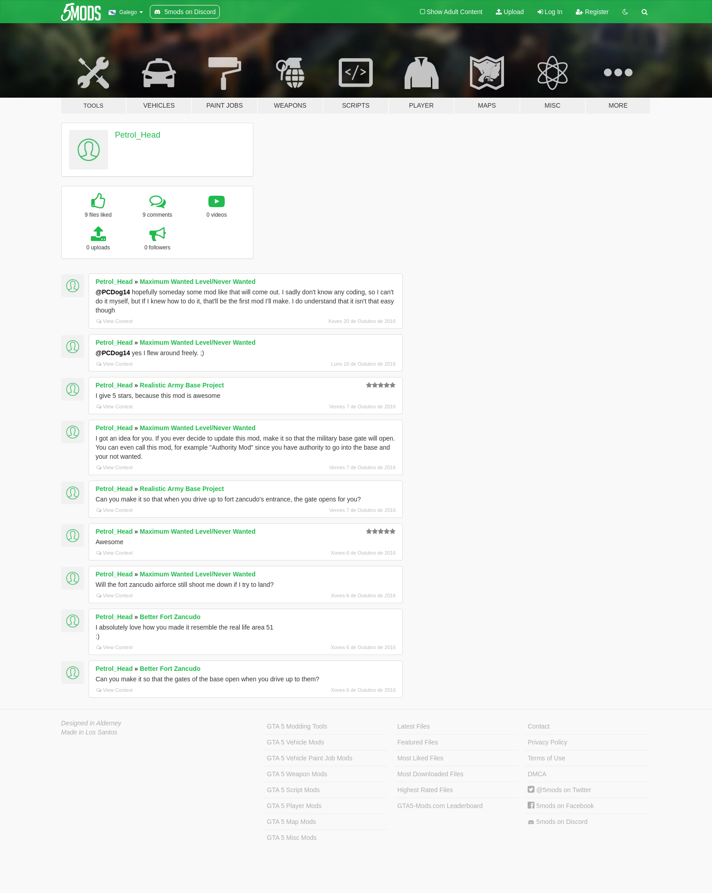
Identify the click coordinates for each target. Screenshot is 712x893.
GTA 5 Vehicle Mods (295, 742)
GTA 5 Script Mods (293, 790)
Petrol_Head (137, 134)
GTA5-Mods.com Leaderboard (440, 805)
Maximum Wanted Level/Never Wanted (198, 281)
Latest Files (413, 726)
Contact (538, 726)
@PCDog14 (113, 292)
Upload (510, 11)
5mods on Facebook (561, 806)
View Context (114, 321)
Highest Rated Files (425, 790)
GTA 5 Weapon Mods (297, 774)
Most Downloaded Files (430, 774)
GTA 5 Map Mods (291, 821)
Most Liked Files (420, 758)
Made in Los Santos (89, 732)
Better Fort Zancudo (170, 616)
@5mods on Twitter (559, 790)
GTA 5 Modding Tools (297, 726)
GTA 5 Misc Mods (291, 837)
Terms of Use (546, 758)
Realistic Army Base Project (182, 385)
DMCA (537, 774)
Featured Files (417, 742)
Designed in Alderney (91, 723)
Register (592, 11)
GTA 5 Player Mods (294, 805)
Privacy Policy (547, 742)
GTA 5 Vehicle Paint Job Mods (309, 758)
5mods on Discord (558, 822)
